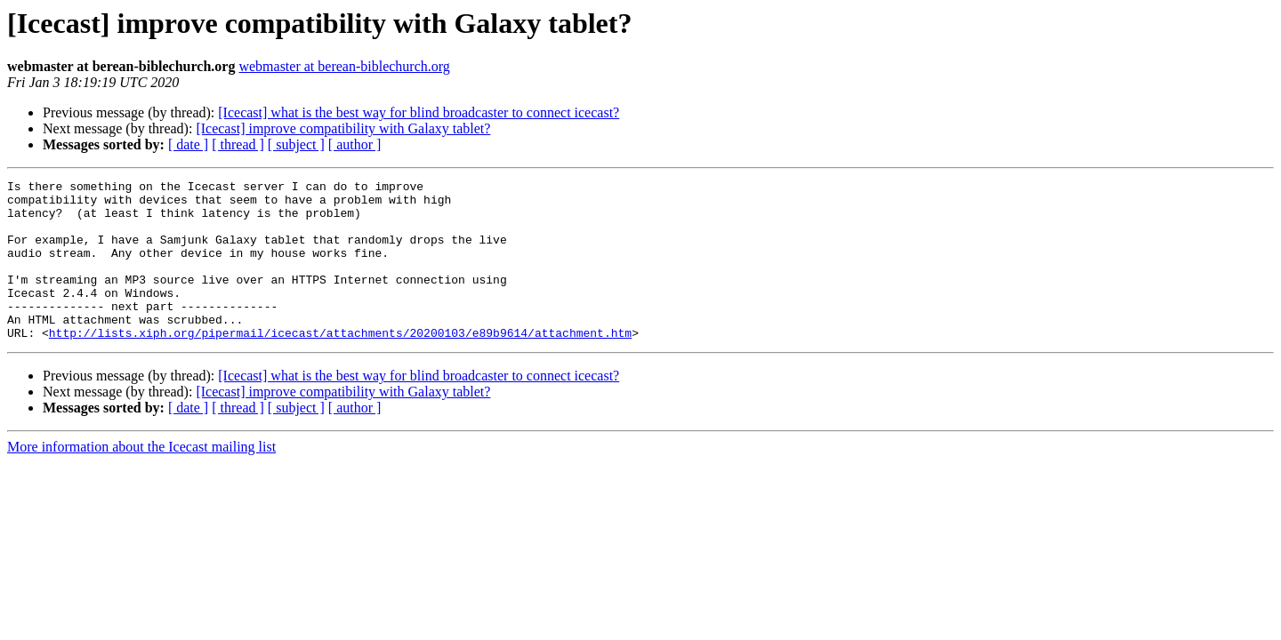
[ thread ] (238, 144)
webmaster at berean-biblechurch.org (343, 66)
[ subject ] (296, 144)
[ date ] (188, 144)
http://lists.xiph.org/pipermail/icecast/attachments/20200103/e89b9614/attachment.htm (340, 364)
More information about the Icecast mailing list (141, 478)
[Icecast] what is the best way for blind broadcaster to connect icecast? (418, 112)
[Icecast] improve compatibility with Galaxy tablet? (343, 128)
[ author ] (355, 144)
